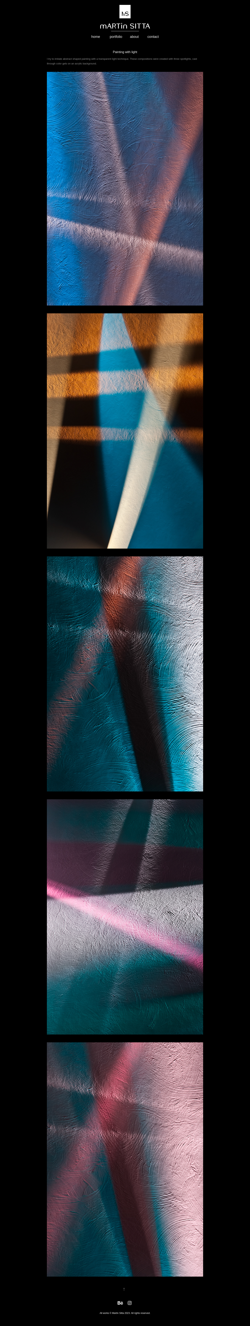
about (134, 37)
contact (153, 37)
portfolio (116, 37)
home (95, 37)
